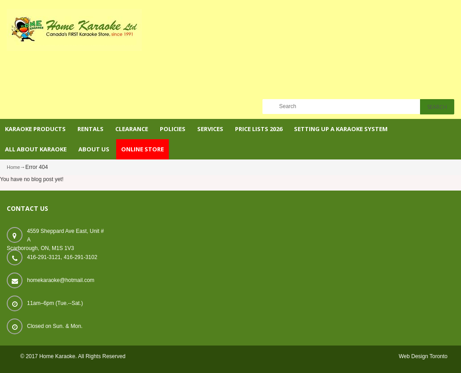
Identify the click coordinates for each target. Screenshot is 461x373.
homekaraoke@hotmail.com (61, 280)
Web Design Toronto (423, 356)
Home (13, 167)
